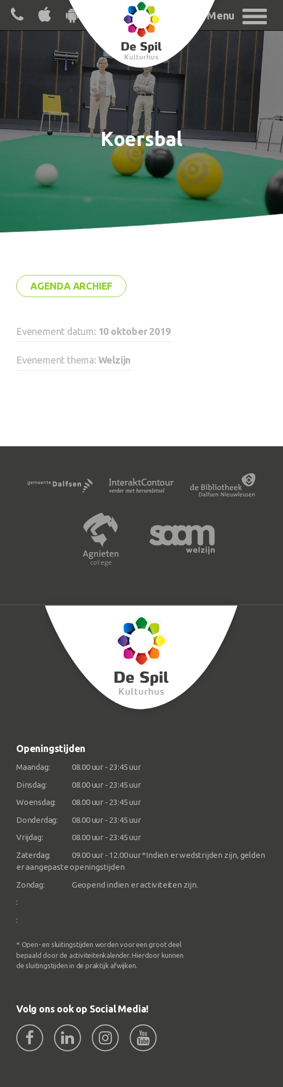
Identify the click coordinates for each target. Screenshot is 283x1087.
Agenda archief (71, 285)
